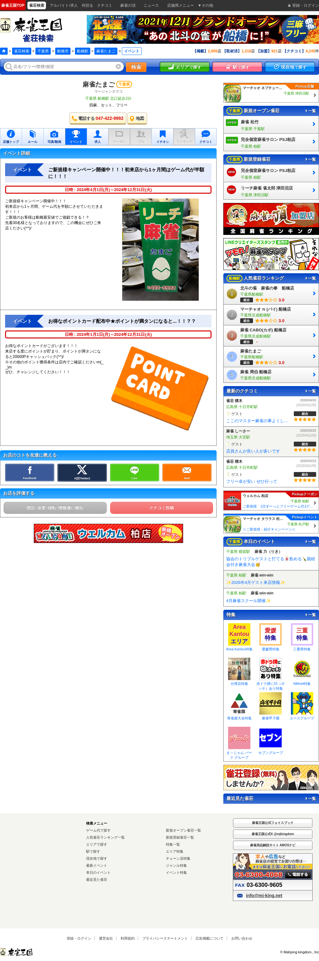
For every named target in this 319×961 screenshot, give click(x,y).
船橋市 (63, 51)
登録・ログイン (79, 938)
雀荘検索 (21, 51)
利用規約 (128, 938)
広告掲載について (210, 938)
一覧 (310, 111)
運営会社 (106, 938)
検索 (136, 67)
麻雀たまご (105, 51)
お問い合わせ (241, 938)
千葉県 (43, 51)
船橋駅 (82, 51)
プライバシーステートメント (165, 938)
